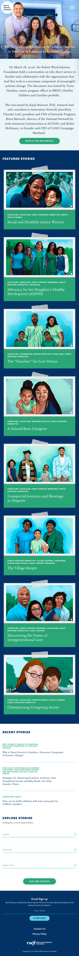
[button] (72, 7)
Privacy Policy (40, 933)
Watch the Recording (39, 141)
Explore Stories (39, 881)
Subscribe (39, 918)
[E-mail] (39, 911)
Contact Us (39, 928)
